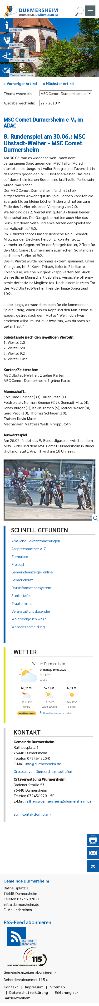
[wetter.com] (26, 714)
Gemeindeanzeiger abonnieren (28, 972)
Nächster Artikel (58, 83)
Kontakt (11, 986)
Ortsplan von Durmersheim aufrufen (43, 771)
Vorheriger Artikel (20, 83)
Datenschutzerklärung (28, 992)
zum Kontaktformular (31, 814)
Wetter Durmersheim (49, 663)
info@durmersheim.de (43, 763)
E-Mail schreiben (18, 909)
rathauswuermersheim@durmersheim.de (58, 801)
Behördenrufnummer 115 (24, 979)
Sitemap (57, 986)
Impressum (34, 986)
